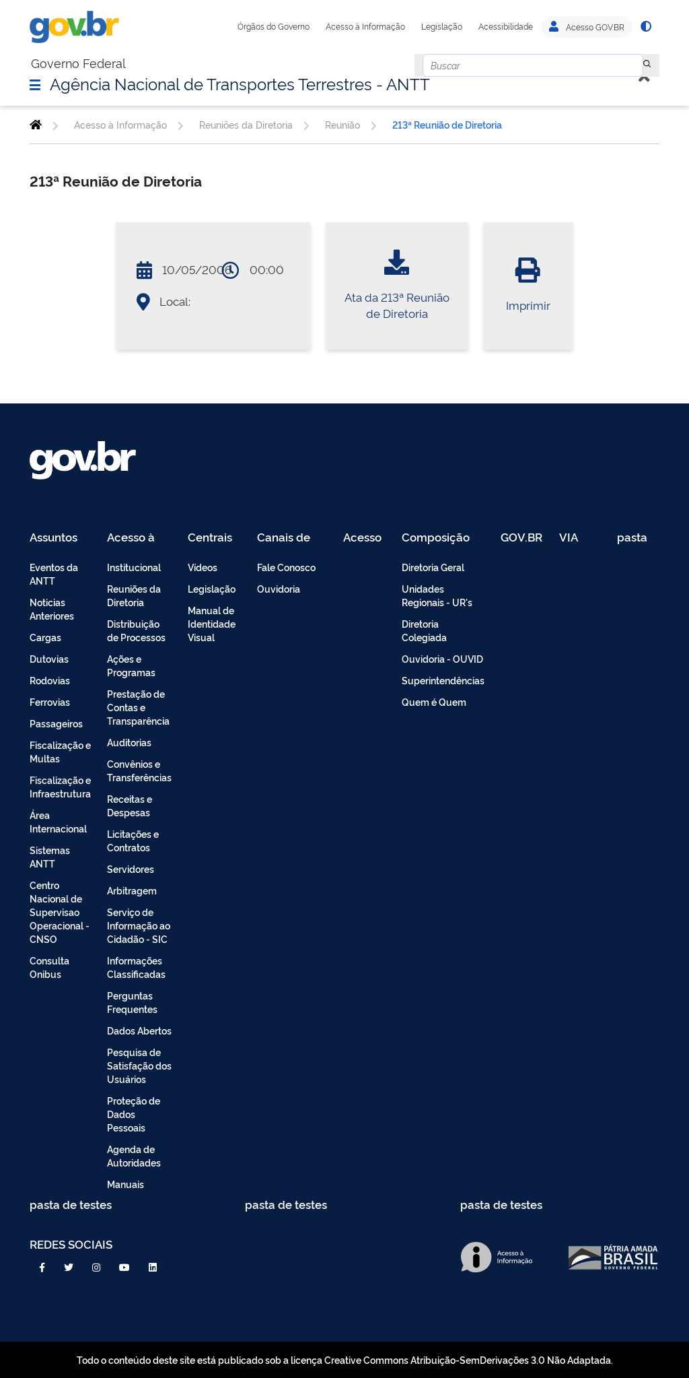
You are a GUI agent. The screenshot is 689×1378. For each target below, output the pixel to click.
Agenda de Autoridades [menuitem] (134, 1155)
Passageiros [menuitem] (56, 723)
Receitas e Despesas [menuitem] (129, 805)
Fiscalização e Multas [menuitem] (60, 751)
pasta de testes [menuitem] (633, 537)
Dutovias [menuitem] (49, 658)
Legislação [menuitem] (211, 588)
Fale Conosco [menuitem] (286, 566)
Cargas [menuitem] (45, 636)
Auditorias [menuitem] (129, 741)
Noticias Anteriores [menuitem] (52, 608)
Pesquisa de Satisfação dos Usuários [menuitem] (139, 1065)
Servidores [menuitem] (130, 868)
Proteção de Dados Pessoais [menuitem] (133, 1114)
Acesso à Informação (365, 26)
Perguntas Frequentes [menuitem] (132, 1002)
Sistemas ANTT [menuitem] (50, 856)
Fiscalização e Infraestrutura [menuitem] (60, 786)
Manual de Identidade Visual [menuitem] (211, 623)
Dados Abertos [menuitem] (139, 1030)
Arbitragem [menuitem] (132, 890)
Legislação (441, 26)
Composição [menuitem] (436, 537)
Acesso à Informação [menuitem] (138, 537)
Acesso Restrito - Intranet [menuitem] (364, 537)
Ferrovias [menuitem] (50, 701)
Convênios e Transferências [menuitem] (139, 770)
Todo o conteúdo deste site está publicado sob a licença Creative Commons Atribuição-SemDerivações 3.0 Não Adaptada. (345, 1359)
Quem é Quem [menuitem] (434, 701)
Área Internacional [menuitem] (58, 821)
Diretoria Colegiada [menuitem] (424, 630)
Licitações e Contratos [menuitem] (133, 840)
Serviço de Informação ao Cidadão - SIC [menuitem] (138, 925)
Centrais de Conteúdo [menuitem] (214, 537)
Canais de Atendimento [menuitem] (292, 537)
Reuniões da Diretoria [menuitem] (134, 595)
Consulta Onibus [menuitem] (49, 967)
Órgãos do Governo (274, 26)
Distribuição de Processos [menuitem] (136, 630)
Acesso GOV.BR (586, 27)
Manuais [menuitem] (125, 1183)
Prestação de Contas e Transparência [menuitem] (138, 707)
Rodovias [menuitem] (50, 680)
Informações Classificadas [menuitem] (136, 967)
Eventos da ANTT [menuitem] (54, 573)
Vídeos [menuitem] (202, 566)
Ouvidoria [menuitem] (278, 588)
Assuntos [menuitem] (53, 537)
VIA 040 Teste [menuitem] (573, 537)
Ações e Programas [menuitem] (131, 665)
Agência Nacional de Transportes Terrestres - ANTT (240, 82)
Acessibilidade (505, 26)
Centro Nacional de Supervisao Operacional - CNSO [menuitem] (59, 911)
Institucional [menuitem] (134, 566)
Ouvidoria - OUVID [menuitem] (442, 658)
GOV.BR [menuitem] (521, 537)
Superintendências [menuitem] (443, 680)
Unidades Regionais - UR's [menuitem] (437, 595)
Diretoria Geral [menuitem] (433, 566)
